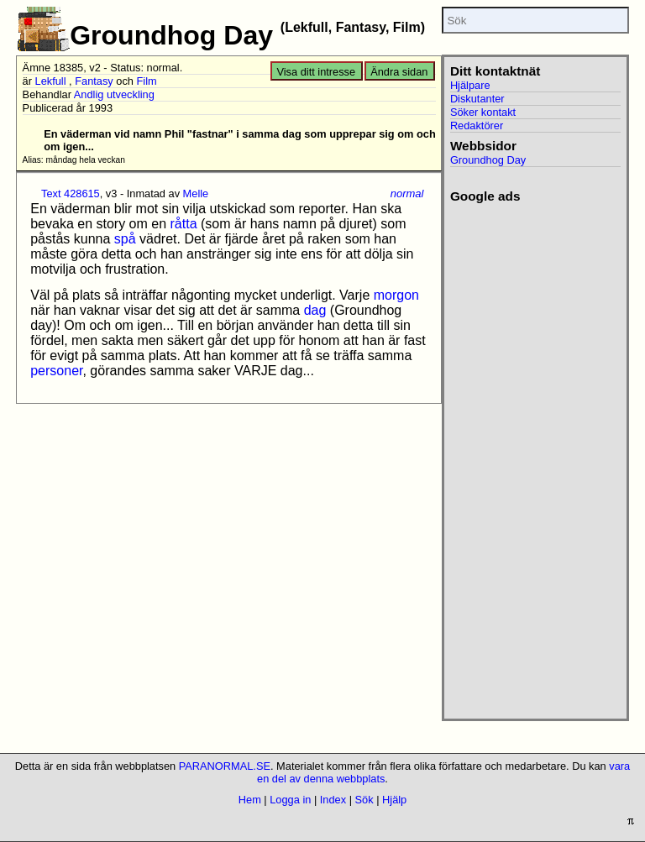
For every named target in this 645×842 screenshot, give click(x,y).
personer (56, 370)
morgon (396, 295)
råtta (183, 224)
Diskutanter (477, 98)
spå (125, 239)
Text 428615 (70, 193)
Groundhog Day (488, 160)
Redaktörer (476, 125)
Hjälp (394, 799)
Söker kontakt (483, 112)
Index (333, 799)
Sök (364, 799)
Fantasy (94, 81)
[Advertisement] (528, 456)
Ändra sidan (398, 71)
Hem (250, 799)
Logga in (290, 799)
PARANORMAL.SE (224, 766)
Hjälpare (470, 85)
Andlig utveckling (114, 94)
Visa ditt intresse (315, 71)
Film (146, 81)
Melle (196, 193)
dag (315, 310)
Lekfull (50, 81)
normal (407, 193)
